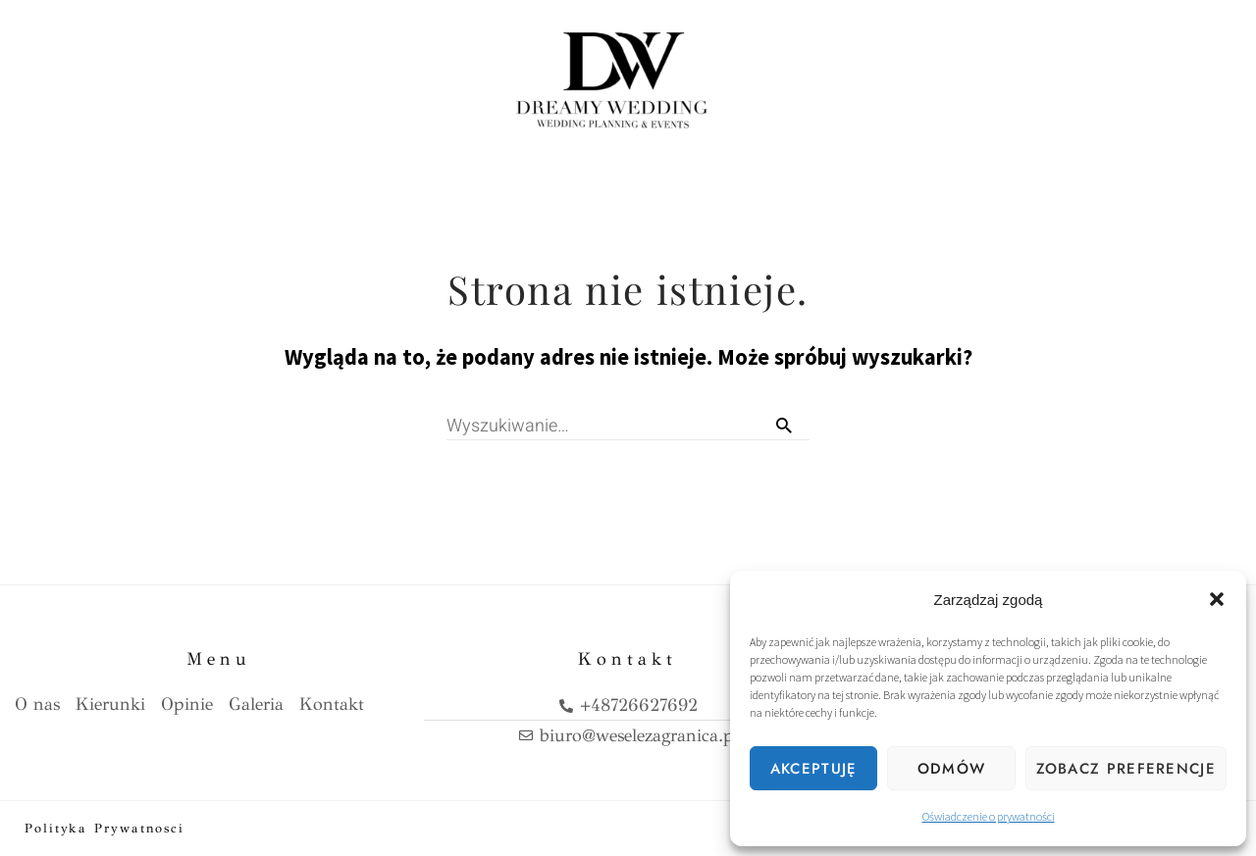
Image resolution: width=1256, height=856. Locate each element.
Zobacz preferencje (1126, 769)
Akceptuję (814, 769)
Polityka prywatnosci (104, 828)
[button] (1217, 599)
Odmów (951, 769)
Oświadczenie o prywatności (988, 816)
